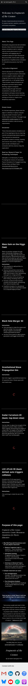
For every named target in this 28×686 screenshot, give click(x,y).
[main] (14, 14)
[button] (2, 2)
